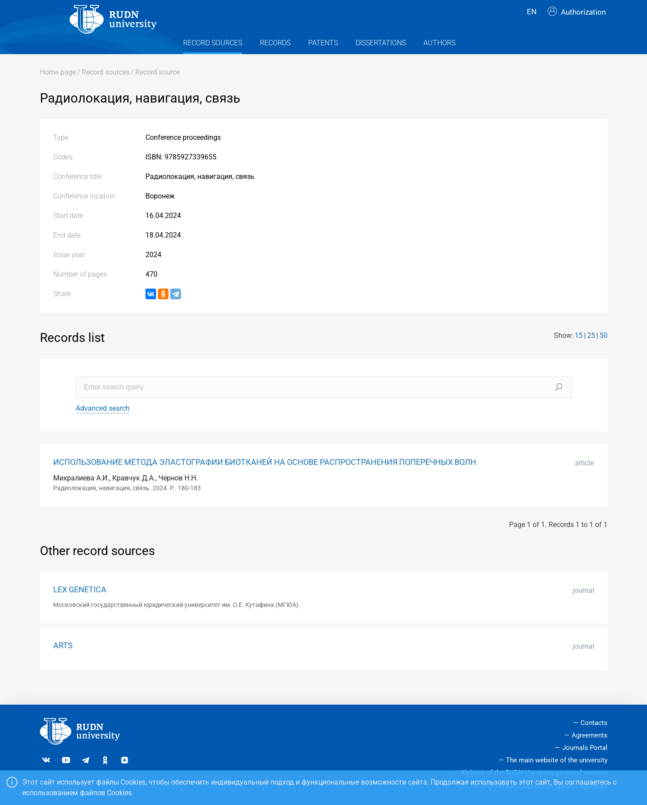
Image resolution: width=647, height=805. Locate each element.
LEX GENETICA (79, 607)
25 (591, 353)
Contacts (594, 723)
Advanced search (102, 425)
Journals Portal (585, 748)
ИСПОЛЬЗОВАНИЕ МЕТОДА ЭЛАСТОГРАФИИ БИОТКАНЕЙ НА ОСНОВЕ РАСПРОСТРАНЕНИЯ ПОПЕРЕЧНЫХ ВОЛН (264, 479)
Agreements (590, 735)
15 (579, 353)
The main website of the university (557, 760)
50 (604, 353)
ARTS (63, 662)
